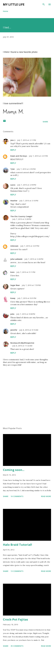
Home (5, 11)
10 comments (17, 496)
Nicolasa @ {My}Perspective (22, 343)
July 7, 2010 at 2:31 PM (38, 156)
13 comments (17, 571)
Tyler (12, 169)
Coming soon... (13, 470)
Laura (12, 185)
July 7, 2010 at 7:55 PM (31, 285)
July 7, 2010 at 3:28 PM (21, 219)
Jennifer (13, 330)
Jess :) (12, 140)
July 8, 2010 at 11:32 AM (22, 346)
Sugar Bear (15, 285)
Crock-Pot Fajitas (15, 619)
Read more (46, 496)
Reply (13, 150)
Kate (12, 272)
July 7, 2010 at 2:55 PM (26, 169)
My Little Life (13, 4)
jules (12, 314)
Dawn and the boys (18, 156)
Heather (13, 200)
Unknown (14, 246)
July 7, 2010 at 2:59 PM (26, 185)
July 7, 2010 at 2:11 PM (26, 140)
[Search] (43, 4)
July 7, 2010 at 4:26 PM (33, 259)
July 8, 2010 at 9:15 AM (28, 330)
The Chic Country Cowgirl (21, 216)
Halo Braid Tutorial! (17, 545)
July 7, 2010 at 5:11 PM (25, 272)
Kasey (12, 298)
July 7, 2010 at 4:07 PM (29, 246)
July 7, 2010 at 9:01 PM (26, 298)
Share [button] (45, 121)
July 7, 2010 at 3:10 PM (28, 200)
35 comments (17, 646)
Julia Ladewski (16, 259)
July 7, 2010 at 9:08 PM (25, 314)
